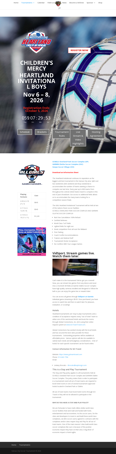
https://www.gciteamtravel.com (70, 354)
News (64, 3)
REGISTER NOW (79, 50)
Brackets (42, 131)
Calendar (41, 3)
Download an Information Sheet (65, 172)
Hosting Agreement (96, 133)
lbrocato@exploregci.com (77, 365)
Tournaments (26, 3)
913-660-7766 (63, 357)
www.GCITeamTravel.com (75, 325)
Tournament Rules (62, 133)
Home (16, 3)
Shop (100, 3)
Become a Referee (76, 3)
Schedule (25, 131)
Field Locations (53, 3)
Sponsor (90, 3)
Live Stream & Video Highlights (78, 137)
